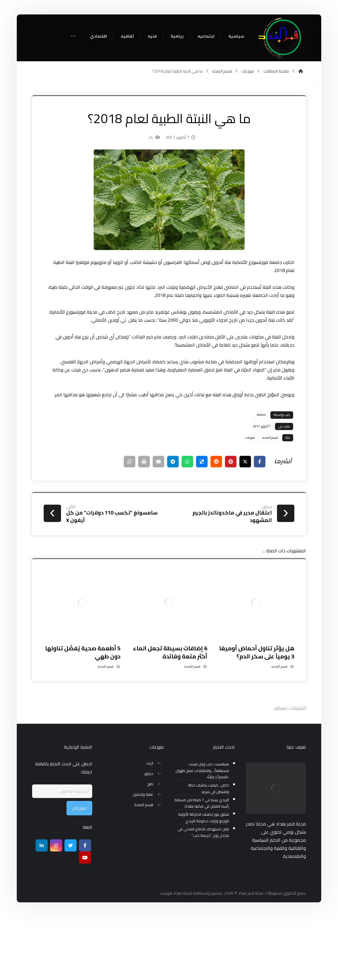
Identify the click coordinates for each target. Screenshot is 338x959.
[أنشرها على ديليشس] (202, 504)
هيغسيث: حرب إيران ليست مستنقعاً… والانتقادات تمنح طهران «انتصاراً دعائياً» (202, 813)
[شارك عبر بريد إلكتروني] (158, 504)
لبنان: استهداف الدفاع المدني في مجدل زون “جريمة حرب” (203, 874)
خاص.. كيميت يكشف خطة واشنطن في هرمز (208, 830)
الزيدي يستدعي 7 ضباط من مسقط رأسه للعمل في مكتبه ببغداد (202, 845)
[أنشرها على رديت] (216, 504)
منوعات (250, 480)
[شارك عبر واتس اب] (187, 504)
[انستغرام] (56, 888)
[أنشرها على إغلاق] (245, 504)
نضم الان (79, 850)
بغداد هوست (171, 935)
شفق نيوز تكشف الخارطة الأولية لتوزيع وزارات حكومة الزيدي (203, 860)
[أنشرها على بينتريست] (231, 504)
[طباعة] (144, 504)
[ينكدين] (42, 888)
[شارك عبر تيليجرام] (173, 504)
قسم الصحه (270, 480)
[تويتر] (70, 888)
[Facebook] (85, 888)
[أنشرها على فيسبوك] (259, 504)
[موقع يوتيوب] (85, 900)
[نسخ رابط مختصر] (129, 504)
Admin (261, 457)
